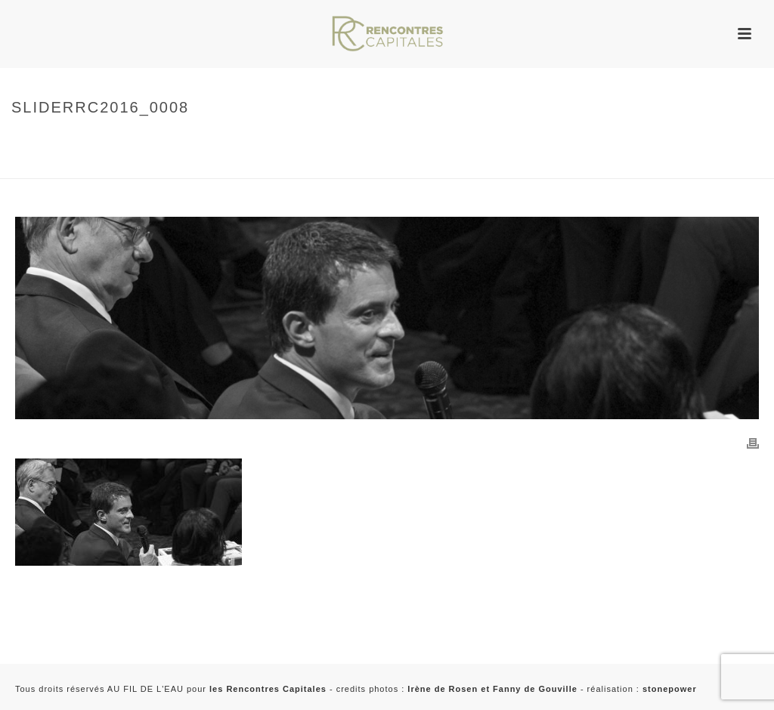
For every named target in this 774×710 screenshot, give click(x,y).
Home (22, 139)
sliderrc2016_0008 (53, 164)
